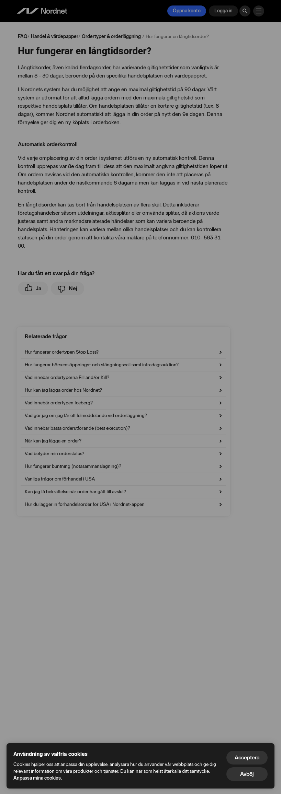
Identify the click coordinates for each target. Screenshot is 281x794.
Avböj (247, 774)
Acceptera (247, 757)
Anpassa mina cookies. (37, 778)
